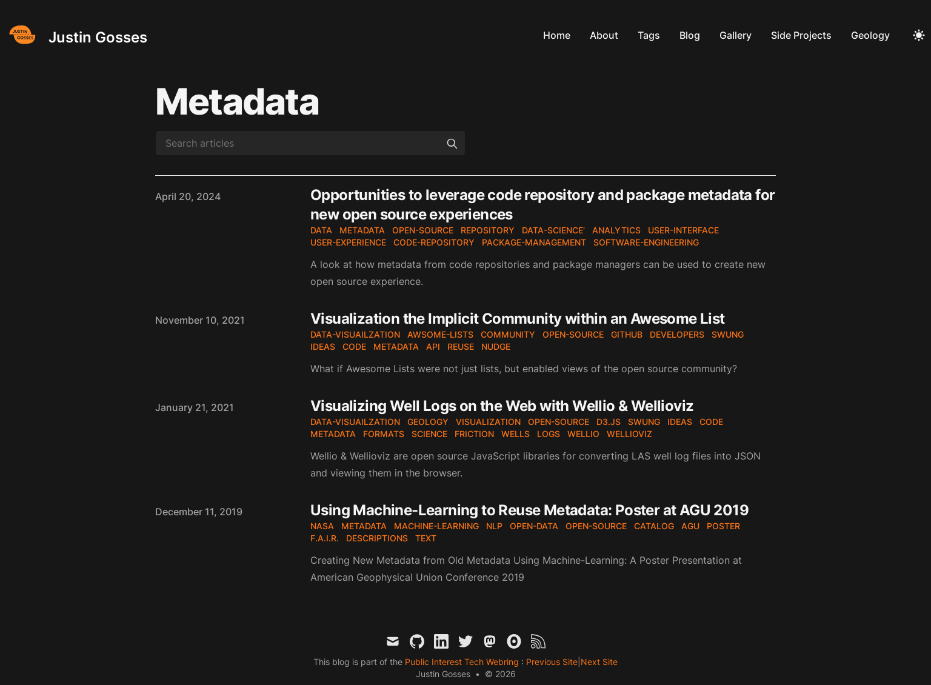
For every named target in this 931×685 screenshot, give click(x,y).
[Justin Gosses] (76, 35)
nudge (495, 346)
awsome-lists (440, 334)
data (321, 230)
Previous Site (551, 662)
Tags (649, 35)
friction (474, 434)
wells (515, 434)
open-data (534, 526)
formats (383, 434)
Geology (870, 35)
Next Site (599, 662)
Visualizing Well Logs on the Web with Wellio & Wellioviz (501, 406)
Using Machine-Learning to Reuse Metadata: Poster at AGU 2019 (529, 510)
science (429, 434)
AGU (690, 526)
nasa (322, 526)
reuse (460, 346)
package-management (534, 242)
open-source (422, 230)
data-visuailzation (355, 334)
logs (548, 434)
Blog (689, 35)
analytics (616, 230)
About (604, 35)
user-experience (348, 242)
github (626, 334)
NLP (494, 526)
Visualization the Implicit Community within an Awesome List (517, 318)
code (354, 346)
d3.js (608, 421)
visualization (488, 421)
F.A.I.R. (324, 538)
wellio (583, 434)
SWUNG (728, 334)
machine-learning (436, 526)
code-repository (434, 242)
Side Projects (801, 35)
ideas (322, 346)
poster (723, 526)
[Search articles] (310, 143)
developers (677, 334)
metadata (362, 230)
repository (488, 230)
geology (428, 421)
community (508, 334)
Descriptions (377, 538)
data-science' (553, 230)
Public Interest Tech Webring (463, 662)
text (425, 538)
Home (556, 35)
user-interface (683, 230)
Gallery (735, 35)
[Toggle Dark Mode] (919, 35)
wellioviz (629, 434)
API (433, 346)
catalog (654, 526)
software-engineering (646, 242)
